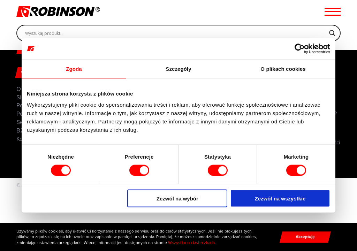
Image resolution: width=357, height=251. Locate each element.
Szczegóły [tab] (178, 69)
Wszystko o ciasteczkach (191, 242)
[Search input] (175, 33)
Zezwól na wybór (177, 198)
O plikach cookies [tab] (282, 69)
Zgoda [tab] (74, 69)
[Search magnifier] (332, 33)
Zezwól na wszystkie (280, 198)
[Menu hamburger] (333, 11)
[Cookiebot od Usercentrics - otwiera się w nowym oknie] (299, 49)
